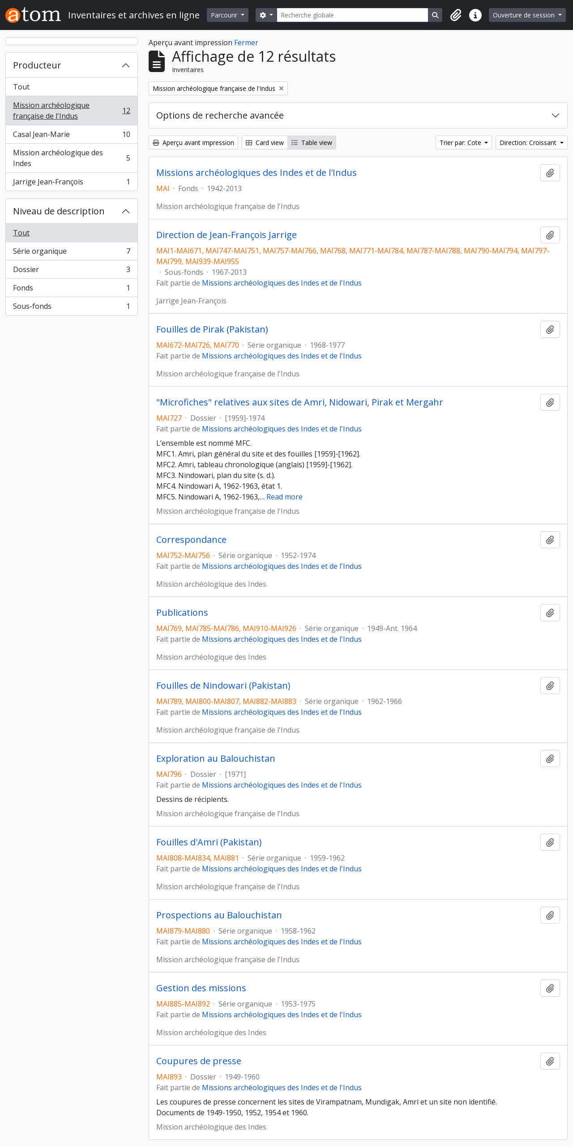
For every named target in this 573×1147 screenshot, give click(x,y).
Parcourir (225, 15)
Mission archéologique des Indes (71, 158)
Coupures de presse (198, 1061)
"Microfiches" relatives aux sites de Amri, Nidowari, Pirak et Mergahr (299, 402)
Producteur (37, 65)
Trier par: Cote (461, 142)
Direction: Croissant (529, 142)
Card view (265, 142)
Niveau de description (59, 211)
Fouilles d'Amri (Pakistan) (209, 842)
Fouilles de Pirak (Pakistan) (212, 329)
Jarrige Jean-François (71, 183)
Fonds (71, 289)
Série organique (71, 253)
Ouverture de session (524, 15)
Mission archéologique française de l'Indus (71, 110)
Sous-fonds (71, 308)
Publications (182, 612)
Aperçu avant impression (193, 142)
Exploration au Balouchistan (215, 758)
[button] (456, 15)
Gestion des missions (201, 988)
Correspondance (191, 539)
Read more (284, 497)
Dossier (71, 271)
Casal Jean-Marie (71, 136)
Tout (21, 87)
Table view (311, 142)
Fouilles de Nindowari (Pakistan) (223, 685)
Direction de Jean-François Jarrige (226, 235)
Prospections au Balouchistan (219, 915)
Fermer (246, 42)
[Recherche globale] (353, 15)
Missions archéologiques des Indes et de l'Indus (256, 172)
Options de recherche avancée (220, 115)
